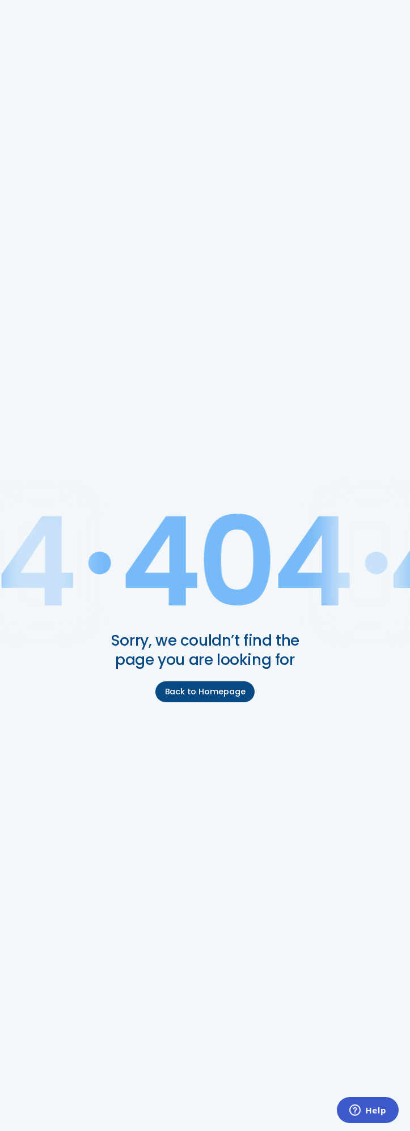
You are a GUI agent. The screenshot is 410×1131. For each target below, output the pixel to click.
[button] (386, 18)
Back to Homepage (205, 691)
